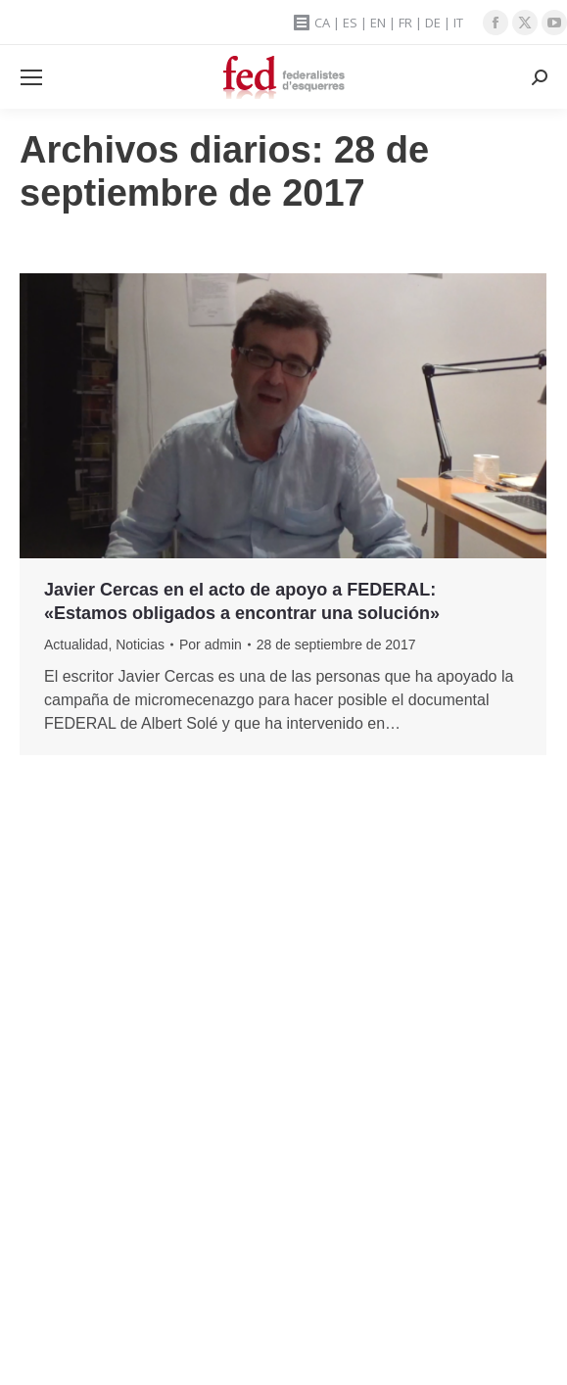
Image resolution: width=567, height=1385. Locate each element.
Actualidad (76, 644)
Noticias (140, 644)
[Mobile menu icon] (31, 77)
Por (210, 644)
